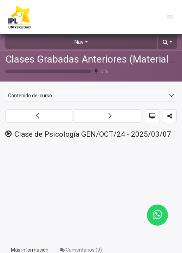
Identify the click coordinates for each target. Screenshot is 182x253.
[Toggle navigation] (170, 17)
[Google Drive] (91, 192)
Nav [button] (79, 42)
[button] (167, 42)
